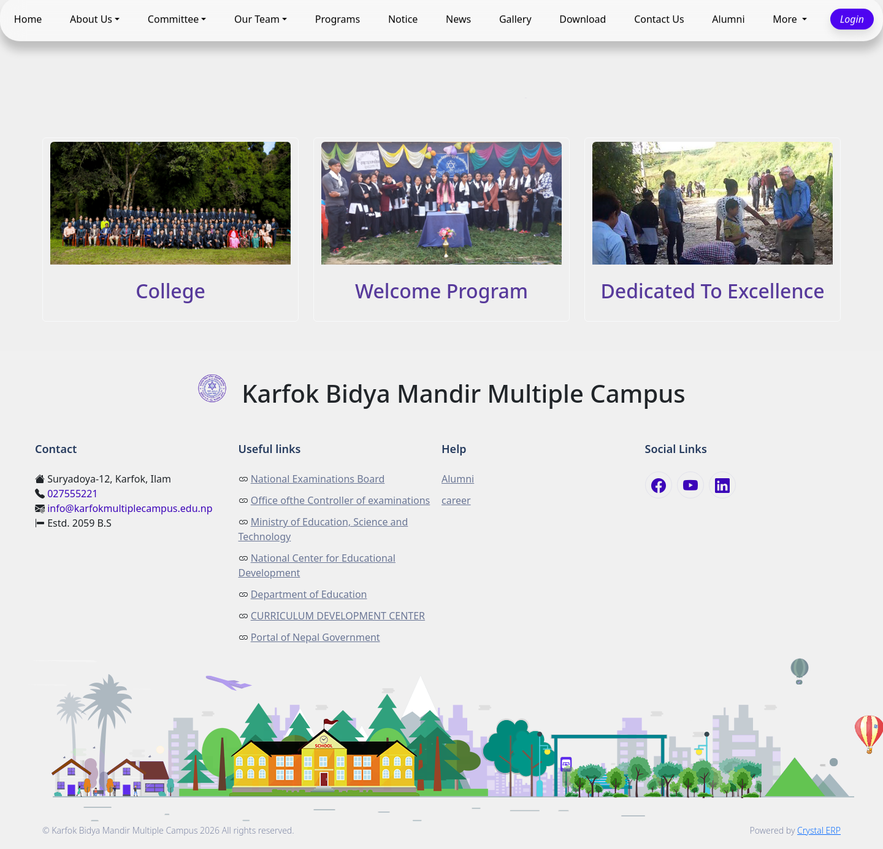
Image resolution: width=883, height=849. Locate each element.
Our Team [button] (257, 19)
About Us (91, 19)
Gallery (515, 19)
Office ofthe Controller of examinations (340, 500)
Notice (403, 19)
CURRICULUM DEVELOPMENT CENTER (338, 615)
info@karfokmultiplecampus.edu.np (129, 508)
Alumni (728, 19)
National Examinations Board (318, 479)
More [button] (786, 19)
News (458, 19)
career (456, 500)
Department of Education (309, 594)
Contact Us (659, 19)
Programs (337, 19)
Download (582, 19)
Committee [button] (173, 19)
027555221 (72, 493)
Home (28, 19)
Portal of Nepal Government (315, 637)
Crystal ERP (819, 830)
